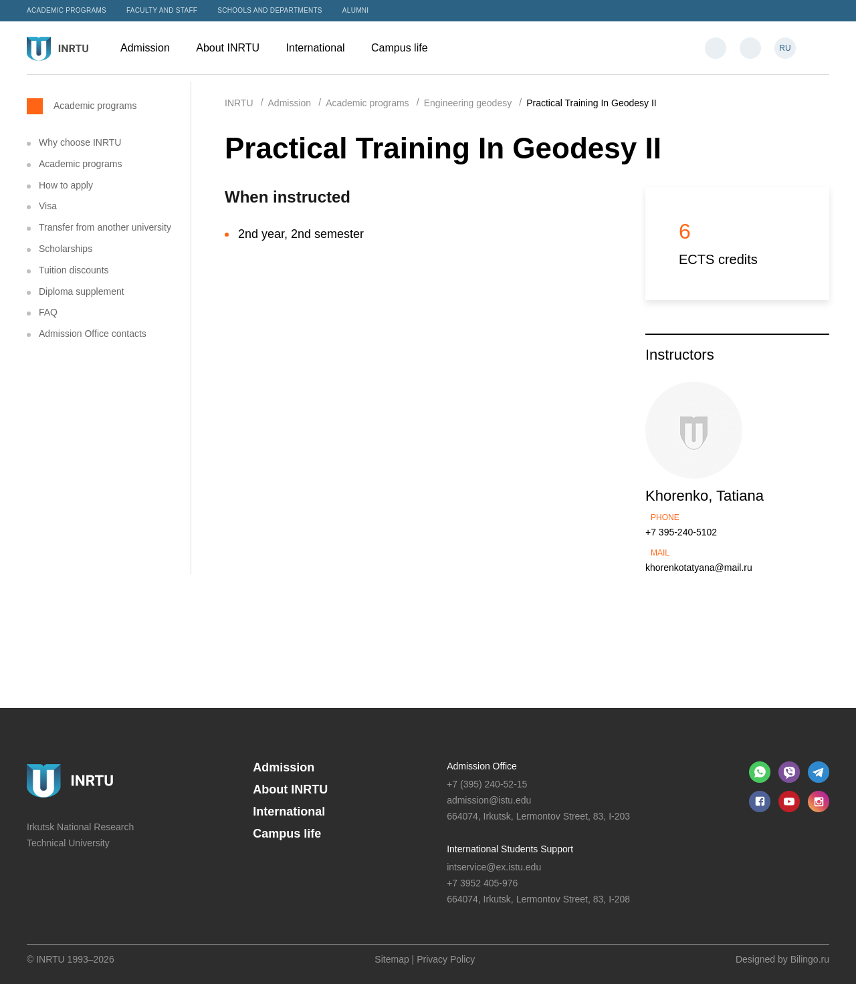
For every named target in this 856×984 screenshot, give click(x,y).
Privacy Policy (446, 959)
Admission (151, 47)
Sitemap (391, 959)
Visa (48, 206)
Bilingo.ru (809, 959)
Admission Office (482, 766)
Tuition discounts (74, 270)
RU (784, 48)
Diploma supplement (81, 291)
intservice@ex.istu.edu (494, 867)
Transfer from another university (105, 227)
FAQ (48, 312)
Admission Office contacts (92, 333)
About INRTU (234, 47)
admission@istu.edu (489, 800)
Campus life (406, 47)
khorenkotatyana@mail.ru (698, 567)
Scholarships (65, 248)
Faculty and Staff (161, 10)
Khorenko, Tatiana (704, 495)
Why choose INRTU (80, 142)
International (322, 47)
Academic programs (66, 10)
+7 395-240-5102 (681, 532)
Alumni (355, 10)
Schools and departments (269, 10)
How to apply (66, 185)
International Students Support (510, 849)
